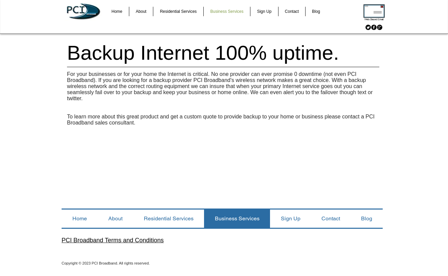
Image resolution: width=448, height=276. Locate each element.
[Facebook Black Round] (374, 27)
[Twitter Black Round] (368, 27)
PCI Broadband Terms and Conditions (113, 240)
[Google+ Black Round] (379, 27)
